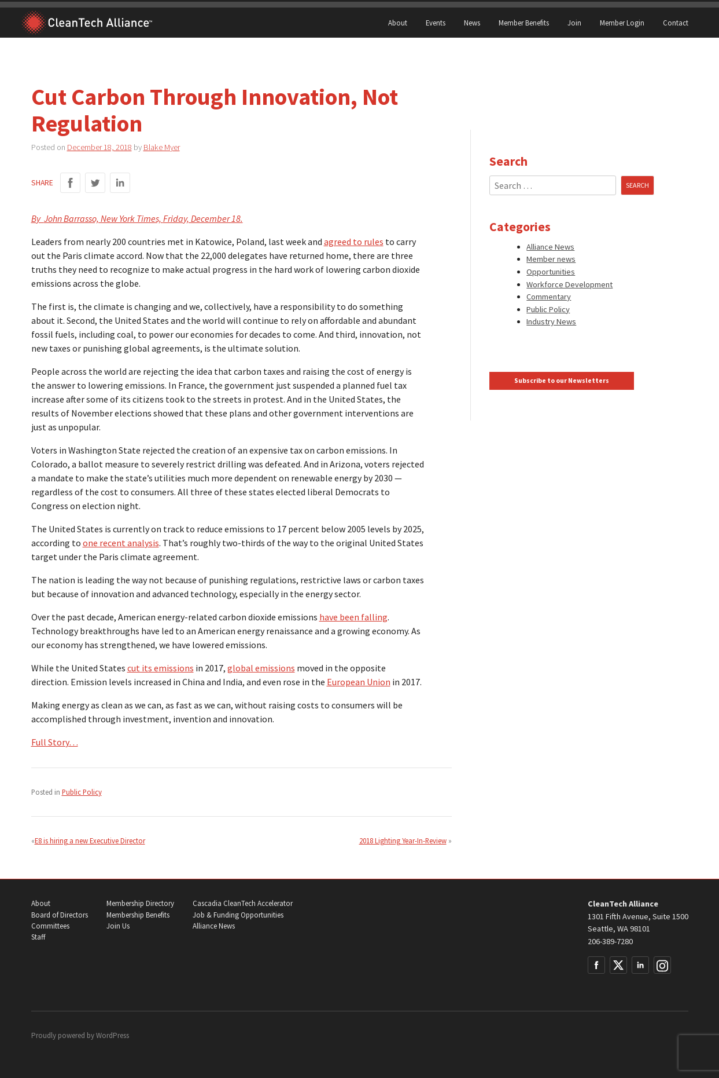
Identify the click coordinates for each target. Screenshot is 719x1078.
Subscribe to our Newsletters (561, 381)
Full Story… (54, 742)
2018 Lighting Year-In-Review (403, 840)
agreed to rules (354, 241)
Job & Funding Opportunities (238, 915)
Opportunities (550, 271)
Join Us (118, 926)
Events (435, 22)
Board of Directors (59, 915)
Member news (551, 259)
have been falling (353, 617)
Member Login (622, 22)
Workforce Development (569, 284)
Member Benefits (524, 22)
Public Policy (82, 791)
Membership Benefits (137, 915)
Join (574, 22)
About (397, 22)
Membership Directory (140, 903)
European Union (358, 682)
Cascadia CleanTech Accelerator (243, 903)
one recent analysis (121, 543)
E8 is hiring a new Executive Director (90, 840)
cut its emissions (160, 668)
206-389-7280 (610, 941)
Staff (38, 937)
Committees (50, 926)
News (472, 22)
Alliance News (550, 247)
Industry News (551, 321)
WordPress (112, 1035)
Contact (675, 22)
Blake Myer (161, 147)
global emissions (261, 668)
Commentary (548, 296)
